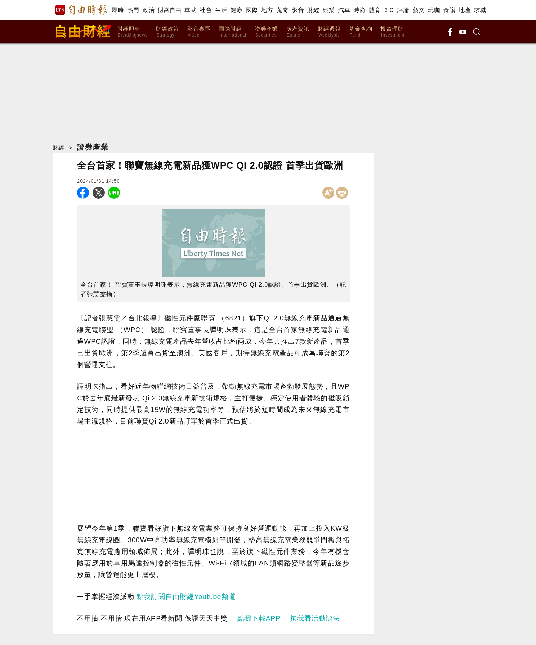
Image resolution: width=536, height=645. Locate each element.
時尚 (359, 10)
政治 (149, 10)
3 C (389, 10)
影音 (298, 10)
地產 (465, 10)
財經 (313, 10)
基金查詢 (360, 32)
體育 (375, 10)
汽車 (344, 10)
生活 (221, 10)
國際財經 (232, 32)
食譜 (449, 10)
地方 (267, 10)
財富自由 (169, 10)
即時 (118, 10)
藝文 (419, 10)
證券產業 (266, 32)
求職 (480, 10)
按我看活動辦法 (315, 618)
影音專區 (199, 32)
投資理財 (392, 32)
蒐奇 (283, 10)
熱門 (133, 10)
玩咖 (434, 10)
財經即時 (132, 32)
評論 (403, 10)
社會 (206, 10)
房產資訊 (297, 32)
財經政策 (167, 32)
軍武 (190, 10)
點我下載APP (259, 618)
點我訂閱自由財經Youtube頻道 (186, 596)
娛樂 (329, 10)
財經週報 (329, 32)
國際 (252, 10)
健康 (236, 10)
